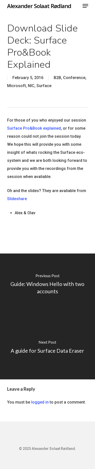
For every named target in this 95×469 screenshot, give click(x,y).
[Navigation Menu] (85, 5)
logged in (40, 402)
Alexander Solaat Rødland (39, 6)
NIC (31, 85)
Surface (43, 85)
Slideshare (17, 198)
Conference (74, 77)
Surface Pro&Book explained (34, 128)
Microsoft (16, 85)
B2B (57, 77)
